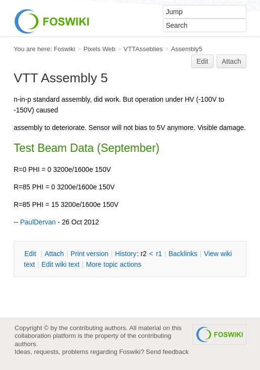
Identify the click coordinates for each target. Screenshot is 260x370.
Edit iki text (60, 264)
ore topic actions (113, 264)
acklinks (182, 254)
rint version (90, 254)
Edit (202, 61)
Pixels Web (99, 49)
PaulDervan (38, 222)
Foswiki (64, 49)
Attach (231, 61)
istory (126, 254)
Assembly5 (186, 49)
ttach (54, 254)
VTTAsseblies (142, 49)
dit (31, 254)
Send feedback (167, 351)
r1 (159, 254)
